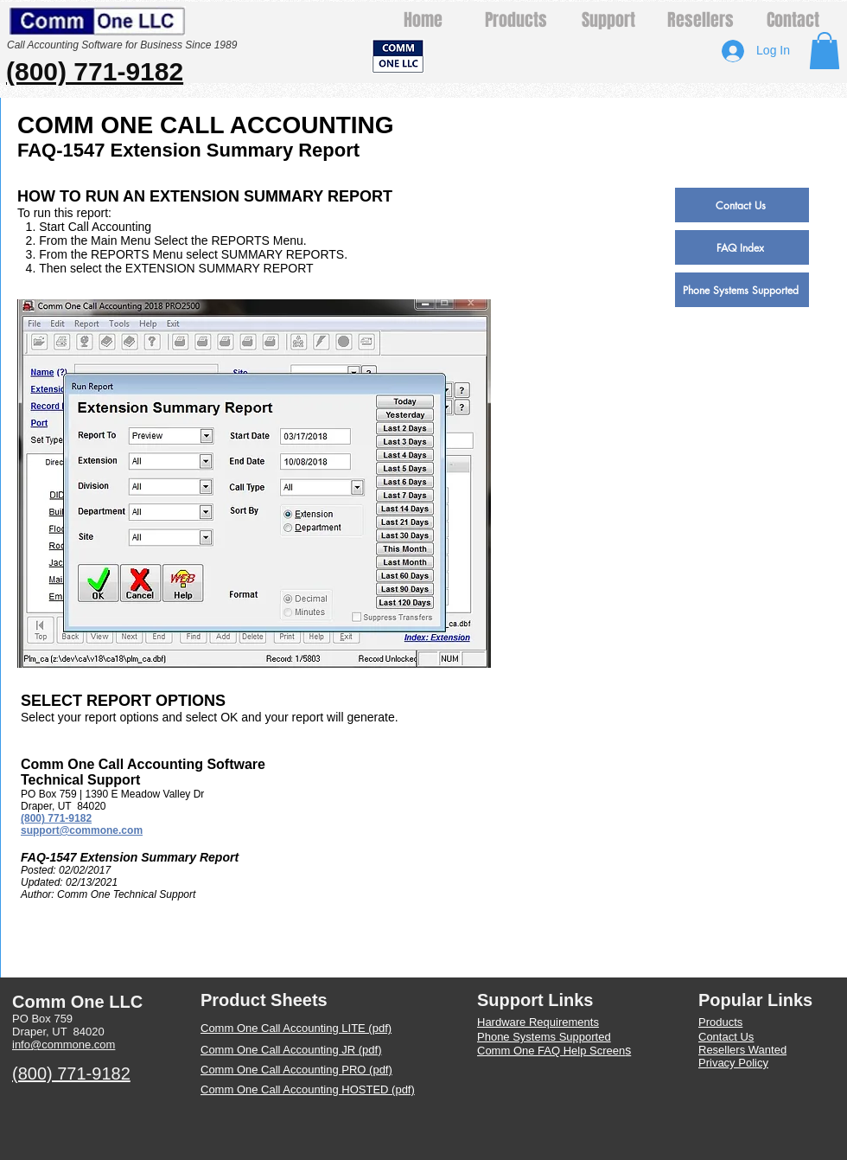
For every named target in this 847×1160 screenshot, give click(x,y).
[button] (824, 50)
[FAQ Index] (742, 247)
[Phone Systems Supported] (742, 289)
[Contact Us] (742, 205)
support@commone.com (82, 830)
